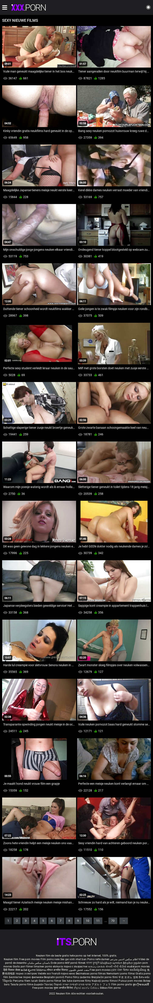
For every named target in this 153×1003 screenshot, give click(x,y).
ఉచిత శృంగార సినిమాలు (34, 969)
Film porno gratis (122, 984)
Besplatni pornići (54, 977)
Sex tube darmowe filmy (76, 980)
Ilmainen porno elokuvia (49, 966)
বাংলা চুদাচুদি (92, 962)
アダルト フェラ (101, 984)
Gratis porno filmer (50, 980)
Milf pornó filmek (75, 962)
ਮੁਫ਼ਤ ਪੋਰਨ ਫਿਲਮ (120, 969)
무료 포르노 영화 (128, 977)
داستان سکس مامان (38, 962)
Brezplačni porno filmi (105, 977)
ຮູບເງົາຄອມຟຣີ (141, 984)
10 (87, 920)
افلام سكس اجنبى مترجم (124, 959)
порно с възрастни (76, 966)
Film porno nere (50, 959)
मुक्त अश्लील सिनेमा (64, 987)
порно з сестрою (26, 973)
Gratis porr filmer (23, 966)
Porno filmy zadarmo (78, 977)
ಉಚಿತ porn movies (138, 966)
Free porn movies (30, 959)
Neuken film (11, 959)
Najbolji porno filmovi (105, 980)
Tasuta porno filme (22, 984)
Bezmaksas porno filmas (91, 973)
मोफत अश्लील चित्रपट (58, 969)
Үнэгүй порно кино (63, 973)
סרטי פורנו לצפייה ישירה (76, 984)
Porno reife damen (98, 959)
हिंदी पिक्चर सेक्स (11, 969)
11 (98, 920)
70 (113, 920)
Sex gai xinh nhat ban (73, 959)
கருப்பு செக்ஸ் (96, 966)
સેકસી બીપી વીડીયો (116, 966)
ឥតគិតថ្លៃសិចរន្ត (138, 969)
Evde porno (57, 962)
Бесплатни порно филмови (26, 977)
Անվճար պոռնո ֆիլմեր (116, 962)
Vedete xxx (44, 973)
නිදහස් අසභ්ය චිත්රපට (87, 987)
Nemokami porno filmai (121, 973)
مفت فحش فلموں (79, 969)
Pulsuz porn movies (131, 980)
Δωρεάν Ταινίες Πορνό (48, 984)
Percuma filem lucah (26, 980)
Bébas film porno (110, 987)
